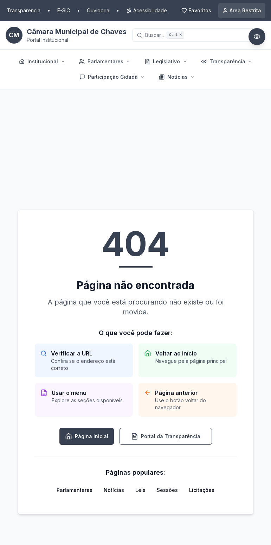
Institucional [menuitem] (42, 61)
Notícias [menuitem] (177, 77)
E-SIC (63, 10)
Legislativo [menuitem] (165, 61)
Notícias (114, 490)
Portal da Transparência (165, 436)
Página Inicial (86, 436)
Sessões (167, 490)
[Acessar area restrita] (241, 10)
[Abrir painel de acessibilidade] (257, 36)
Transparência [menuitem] (226, 61)
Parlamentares (74, 490)
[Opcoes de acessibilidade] (146, 10)
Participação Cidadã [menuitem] (112, 77)
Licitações (201, 490)
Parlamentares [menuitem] (104, 61)
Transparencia (23, 10)
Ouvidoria (98, 10)
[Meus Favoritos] (196, 10)
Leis (140, 490)
